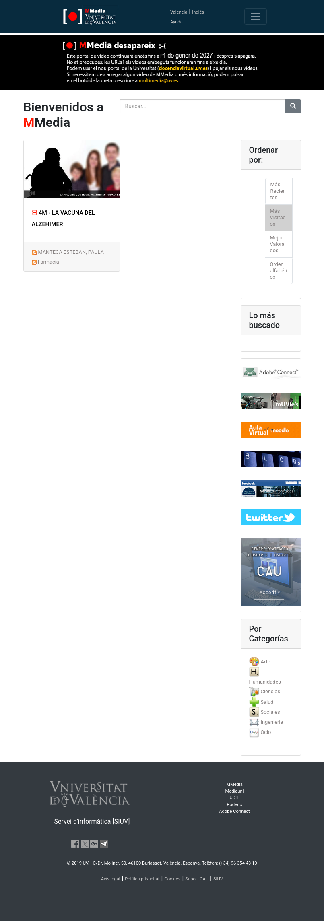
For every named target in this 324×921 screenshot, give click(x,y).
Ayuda (176, 22)
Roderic (234, 804)
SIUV (218, 879)
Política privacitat (142, 879)
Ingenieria (271, 722)
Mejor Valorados (277, 244)
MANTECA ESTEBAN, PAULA (70, 252)
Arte (265, 662)
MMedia (234, 784)
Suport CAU (196, 879)
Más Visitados (278, 217)
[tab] (271, 662)
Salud (266, 702)
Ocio (265, 732)
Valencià (178, 12)
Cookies (172, 879)
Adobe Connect (234, 811)
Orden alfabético (278, 270)
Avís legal (110, 879)
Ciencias (270, 691)
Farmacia (48, 262)
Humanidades (265, 682)
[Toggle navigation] (255, 16)
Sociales (270, 712)
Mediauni (234, 791)
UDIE (234, 797)
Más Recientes (278, 190)
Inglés (198, 12)
